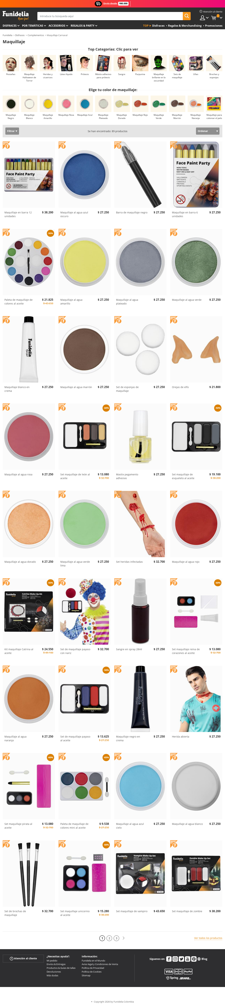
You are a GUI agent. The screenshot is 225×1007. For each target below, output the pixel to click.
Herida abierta (180, 736)
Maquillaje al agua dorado (20, 561)
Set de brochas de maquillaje (15, 913)
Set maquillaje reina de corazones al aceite (186, 651)
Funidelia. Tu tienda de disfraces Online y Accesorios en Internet (15, 16)
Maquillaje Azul (84, 114)
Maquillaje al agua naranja (15, 738)
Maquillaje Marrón (177, 116)
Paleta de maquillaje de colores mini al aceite (74, 825)
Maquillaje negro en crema (128, 738)
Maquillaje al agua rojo (185, 561)
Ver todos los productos (208, 938)
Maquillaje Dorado (122, 116)
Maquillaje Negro (11, 116)
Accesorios (57, 25)
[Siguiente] (123, 938)
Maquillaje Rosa (66, 114)
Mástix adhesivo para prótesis (103, 76)
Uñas (195, 74)
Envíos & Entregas (56, 964)
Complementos (36, 35)
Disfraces (10, 25)
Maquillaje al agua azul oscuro (74, 214)
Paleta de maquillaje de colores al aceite (18, 301)
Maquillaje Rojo (140, 114)
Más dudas (52, 975)
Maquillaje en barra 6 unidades (185, 214)
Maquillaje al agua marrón (76, 387)
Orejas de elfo (180, 387)
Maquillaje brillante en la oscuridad (159, 77)
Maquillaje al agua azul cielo (130, 825)
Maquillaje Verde (159, 116)
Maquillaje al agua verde (187, 299)
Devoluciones (54, 971)
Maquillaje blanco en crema (17, 389)
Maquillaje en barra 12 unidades (18, 214)
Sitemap (86, 975)
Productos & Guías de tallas (61, 967)
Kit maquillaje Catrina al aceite (18, 651)
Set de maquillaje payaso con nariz (75, 651)
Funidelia (7, 35)
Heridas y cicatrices (48, 76)
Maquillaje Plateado (103, 116)
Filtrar (11, 131)
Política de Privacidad (93, 967)
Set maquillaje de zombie (187, 911)
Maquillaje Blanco (29, 116)
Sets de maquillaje (177, 76)
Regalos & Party (82, 25)
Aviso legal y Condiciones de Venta (100, 964)
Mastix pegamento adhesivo (127, 476)
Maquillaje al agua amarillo (71, 301)
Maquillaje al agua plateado (127, 301)
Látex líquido (66, 74)
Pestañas (10, 74)
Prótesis (85, 74)
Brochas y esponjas (214, 76)
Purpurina (140, 74)
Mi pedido (52, 960)
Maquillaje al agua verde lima (75, 563)
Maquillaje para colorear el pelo (214, 116)
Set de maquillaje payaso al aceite (75, 738)
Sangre (121, 74)
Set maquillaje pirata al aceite (18, 825)
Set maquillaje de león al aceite (75, 476)
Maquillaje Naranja (195, 116)
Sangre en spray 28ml (129, 649)
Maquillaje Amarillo (48, 116)
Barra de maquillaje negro (131, 212)
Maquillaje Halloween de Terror (29, 77)
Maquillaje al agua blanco (187, 824)
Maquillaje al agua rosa (18, 474)
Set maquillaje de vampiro (131, 911)
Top (145, 25)
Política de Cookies (91, 971)
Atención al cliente (23, 958)
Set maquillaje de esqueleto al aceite (183, 476)
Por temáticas (32, 25)
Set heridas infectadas (129, 561)
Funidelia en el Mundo (93, 960)
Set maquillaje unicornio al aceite (75, 913)
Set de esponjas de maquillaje (127, 389)
